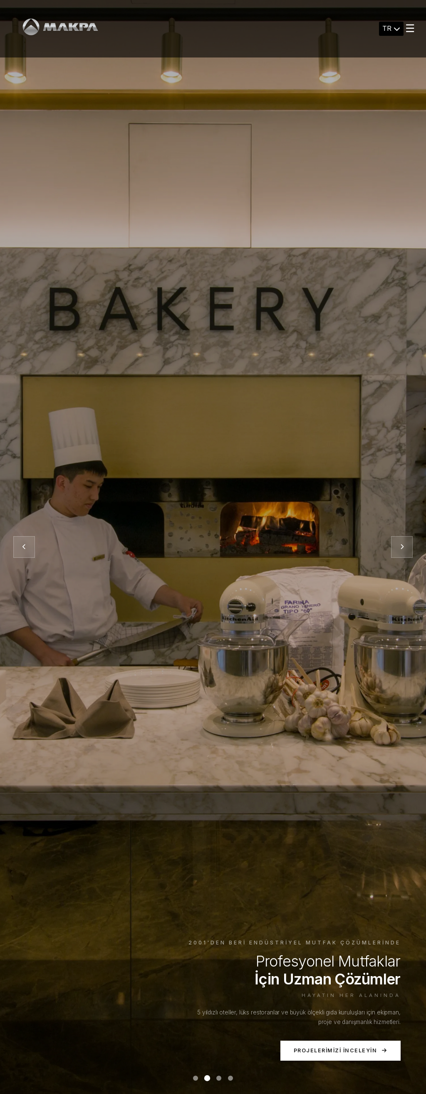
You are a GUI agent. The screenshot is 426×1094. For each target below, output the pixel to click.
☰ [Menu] (410, 28)
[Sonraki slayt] (402, 547)
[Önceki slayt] (24, 547)
